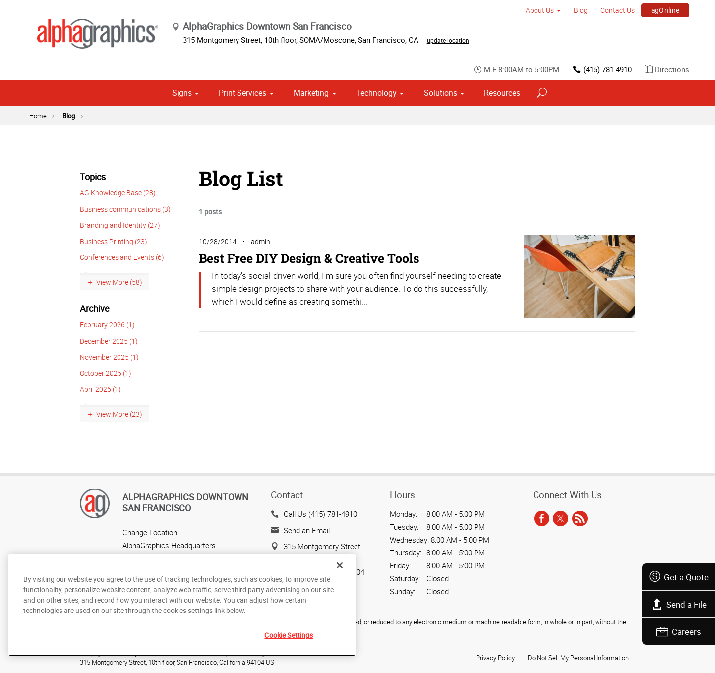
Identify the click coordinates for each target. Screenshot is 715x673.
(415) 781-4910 (601, 69)
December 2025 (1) (109, 341)
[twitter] (560, 519)
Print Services (242, 92)
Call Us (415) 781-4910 (320, 514)
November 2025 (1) (109, 357)
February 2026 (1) (107, 324)
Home (38, 115)
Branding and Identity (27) (120, 225)
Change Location (149, 532)
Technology (376, 92)
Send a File (679, 604)
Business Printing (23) (113, 241)
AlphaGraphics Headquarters (169, 545)
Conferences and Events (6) (122, 257)
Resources (502, 92)
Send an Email (307, 530)
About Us (540, 10)
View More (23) (119, 414)
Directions (667, 69)
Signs (182, 92)
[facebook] (541, 519)
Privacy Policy (495, 657)
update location (448, 40)
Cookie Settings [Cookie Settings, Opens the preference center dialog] (288, 635)
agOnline (665, 10)
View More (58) (119, 282)
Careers (678, 631)
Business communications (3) (125, 209)
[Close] (340, 565)
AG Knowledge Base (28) (118, 192)
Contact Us (617, 10)
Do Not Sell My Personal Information (578, 657)
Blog (581, 10)
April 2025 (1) (100, 389)
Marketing (311, 92)
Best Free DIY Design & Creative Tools (309, 258)
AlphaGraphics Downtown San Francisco (185, 502)
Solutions (440, 92)
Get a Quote (679, 577)
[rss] (580, 519)
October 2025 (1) (105, 373)
